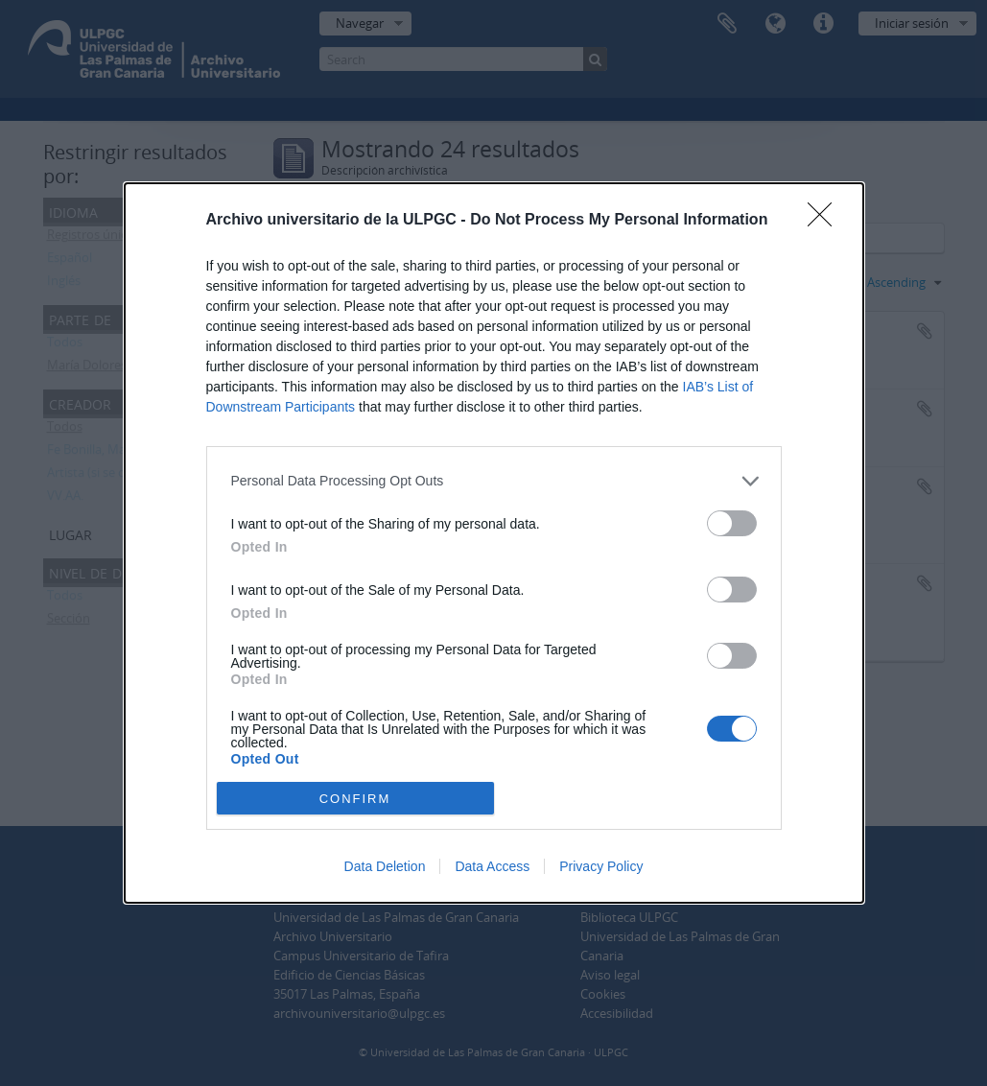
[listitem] (494, 481)
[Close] (826, 220)
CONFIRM (355, 798)
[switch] (732, 523)
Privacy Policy (601, 866)
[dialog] (494, 543)
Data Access (492, 866)
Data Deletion (385, 866)
